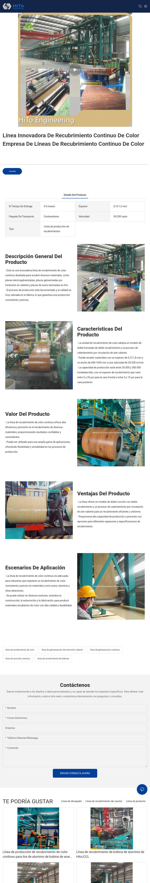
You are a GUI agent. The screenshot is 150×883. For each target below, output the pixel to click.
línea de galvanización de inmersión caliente (62, 650)
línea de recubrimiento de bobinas (53, 658)
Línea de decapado (71, 801)
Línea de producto (136, 801)
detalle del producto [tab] (75, 194)
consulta (12, 171)
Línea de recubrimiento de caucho (103, 801)
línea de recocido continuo (17, 658)
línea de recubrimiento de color (19, 650)
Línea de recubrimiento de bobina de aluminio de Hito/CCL (110, 854)
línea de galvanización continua (104, 650)
